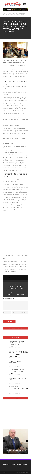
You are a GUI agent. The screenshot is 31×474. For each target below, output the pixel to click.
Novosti (10, 35)
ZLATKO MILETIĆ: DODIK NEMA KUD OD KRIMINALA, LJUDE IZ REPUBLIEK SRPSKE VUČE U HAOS (18, 353)
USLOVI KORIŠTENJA (21, 464)
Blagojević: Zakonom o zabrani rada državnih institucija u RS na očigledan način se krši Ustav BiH (17, 343)
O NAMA (13, 464)
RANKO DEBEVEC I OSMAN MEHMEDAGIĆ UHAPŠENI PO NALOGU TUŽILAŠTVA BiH (18, 388)
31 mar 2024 (17, 374)
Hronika (8, 13)
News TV (11, 356)
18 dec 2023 (17, 393)
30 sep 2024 (17, 366)
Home (4, 13)
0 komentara (15, 33)
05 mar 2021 (5, 33)
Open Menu (24, 4)
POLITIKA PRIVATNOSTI (12, 466)
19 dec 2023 (17, 383)
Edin (10, 33)
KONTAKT (22, 466)
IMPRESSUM (6, 464)
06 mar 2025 (17, 347)
